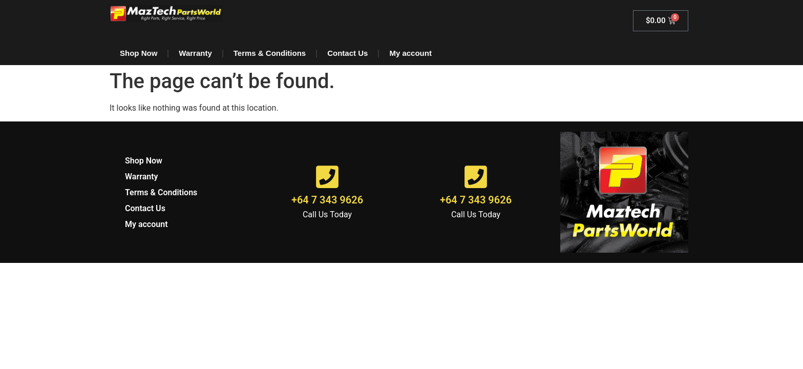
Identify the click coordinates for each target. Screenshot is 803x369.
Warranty (195, 53)
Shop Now (138, 53)
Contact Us (347, 53)
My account (410, 53)
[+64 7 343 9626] (327, 177)
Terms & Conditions (270, 53)
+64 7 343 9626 (327, 200)
